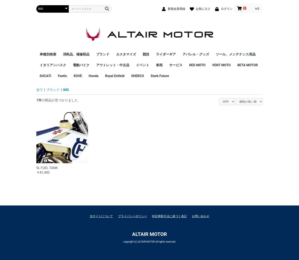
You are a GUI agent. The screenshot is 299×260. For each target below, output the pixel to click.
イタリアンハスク (53, 65)
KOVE (78, 76)
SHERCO (137, 76)
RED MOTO (197, 65)
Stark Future (160, 76)
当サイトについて (101, 216)
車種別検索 (48, 54)
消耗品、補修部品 (76, 54)
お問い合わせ (200, 216)
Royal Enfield (114, 76)
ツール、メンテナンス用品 (236, 54)
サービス (176, 65)
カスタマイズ (126, 54)
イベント (142, 65)
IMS (66, 90)
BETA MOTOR (247, 65)
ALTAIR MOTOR (149, 234)
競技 (146, 54)
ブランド (102, 54)
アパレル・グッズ (196, 54)
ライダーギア (166, 54)
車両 (159, 65)
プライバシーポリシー (132, 216)
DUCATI (45, 76)
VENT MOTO (221, 65)
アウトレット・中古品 (112, 65)
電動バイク (81, 65)
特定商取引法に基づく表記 (169, 216)
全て (39, 90)
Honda (93, 76)
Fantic (62, 76)
